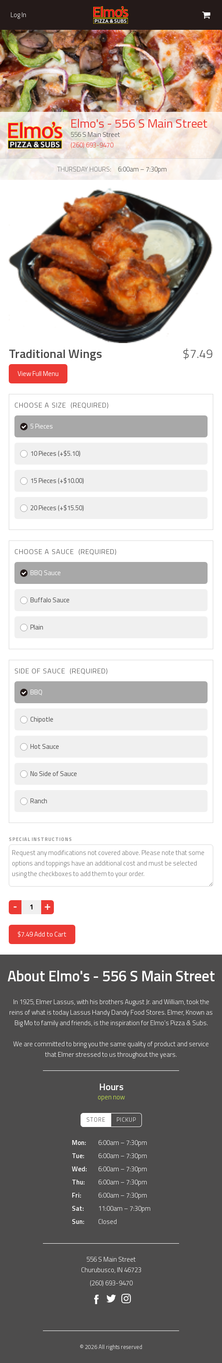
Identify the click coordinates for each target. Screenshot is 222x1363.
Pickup (126, 1119)
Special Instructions (40, 839)
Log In (18, 15)
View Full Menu (38, 373)
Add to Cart (42, 934)
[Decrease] (15, 907)
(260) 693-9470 (91, 145)
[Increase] (47, 907)
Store (96, 1119)
